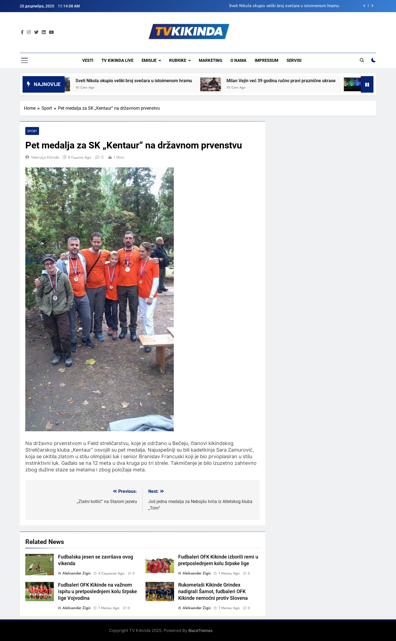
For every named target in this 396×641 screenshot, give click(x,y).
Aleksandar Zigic (76, 573)
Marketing (210, 60)
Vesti (87, 60)
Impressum (266, 60)
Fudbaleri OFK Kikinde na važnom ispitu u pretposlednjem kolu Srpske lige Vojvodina (97, 591)
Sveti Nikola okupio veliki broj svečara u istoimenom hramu (284, 6)
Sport (32, 131)
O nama (238, 60)
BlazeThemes (200, 630)
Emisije (149, 60)
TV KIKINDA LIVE (117, 60)
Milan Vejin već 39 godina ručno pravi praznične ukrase (287, 80)
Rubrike (177, 60)
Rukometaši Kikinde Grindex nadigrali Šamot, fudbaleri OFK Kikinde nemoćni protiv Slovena (213, 591)
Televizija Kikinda (45, 157)
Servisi (294, 60)
